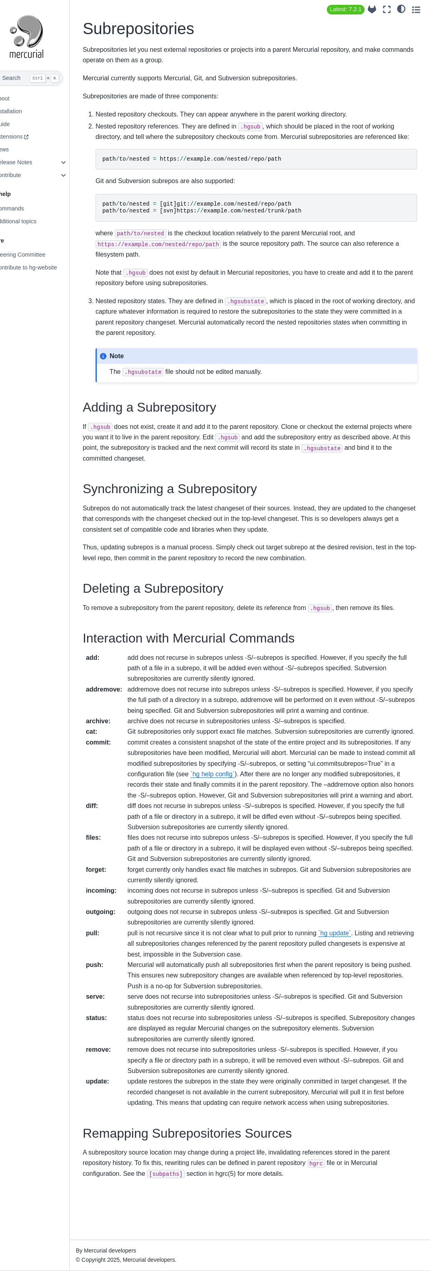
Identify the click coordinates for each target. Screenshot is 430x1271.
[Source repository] (372, 9)
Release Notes (29, 162)
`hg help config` (317, 805)
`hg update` (350, 975)
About (18, 98)
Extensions (24, 136)
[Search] (42, 78)
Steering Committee (35, 254)
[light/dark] (401, 8)
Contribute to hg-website (41, 267)
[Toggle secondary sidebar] (416, 9)
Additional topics (31, 221)
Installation (24, 111)
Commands (25, 208)
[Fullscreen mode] (386, 9)
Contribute (23, 175)
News (17, 149)
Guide (18, 124)
